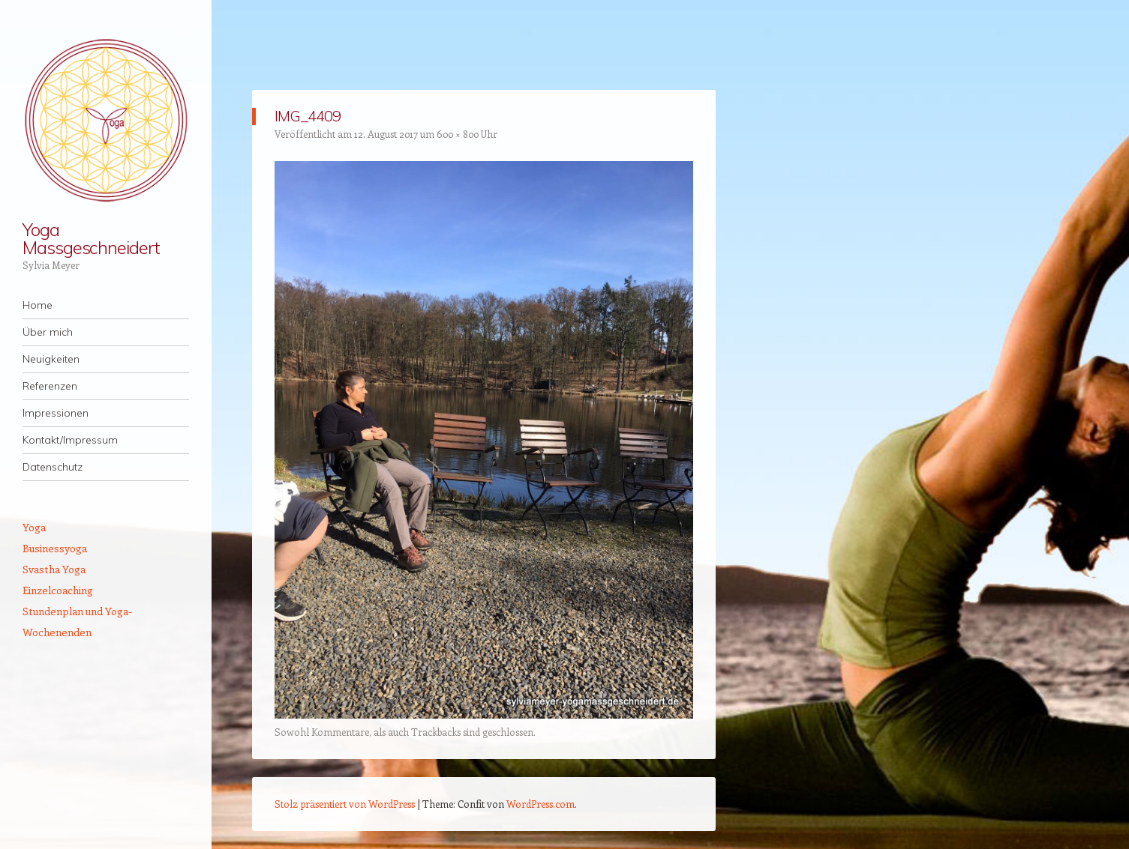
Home (38, 305)
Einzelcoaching (58, 590)
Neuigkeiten (51, 359)
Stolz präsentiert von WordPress (345, 803)
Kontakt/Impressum (70, 440)
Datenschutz (53, 467)
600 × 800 (458, 133)
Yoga (34, 527)
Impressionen (56, 413)
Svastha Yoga (54, 569)
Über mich (48, 332)
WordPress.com (540, 803)
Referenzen (50, 386)
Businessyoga (55, 548)
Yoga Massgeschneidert (91, 238)
